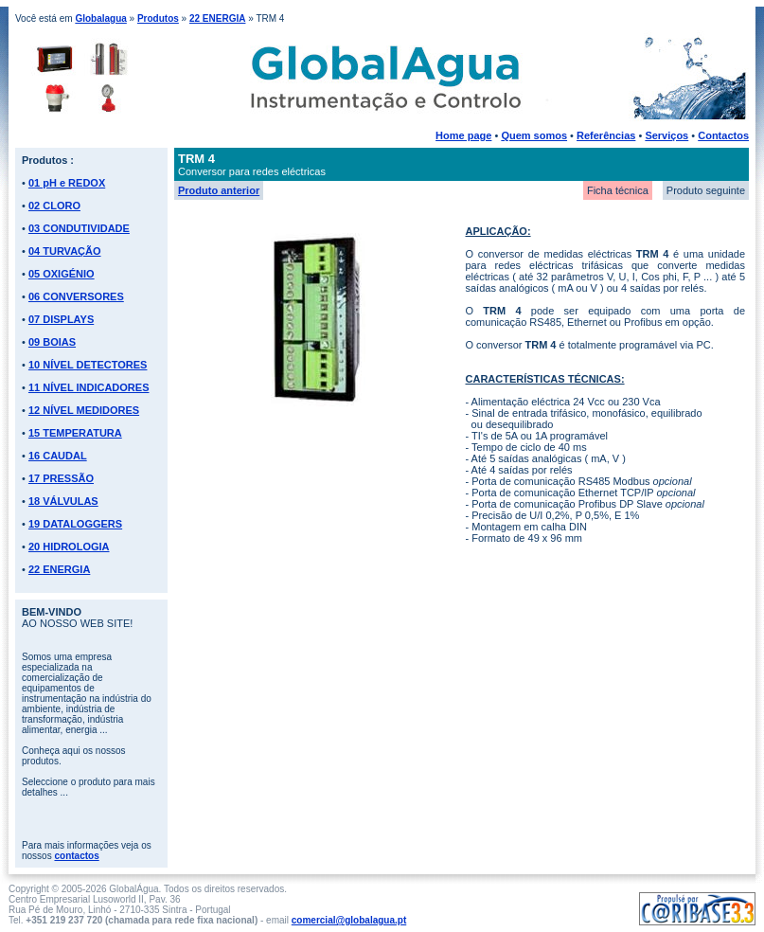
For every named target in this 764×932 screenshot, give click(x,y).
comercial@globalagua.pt (349, 920)
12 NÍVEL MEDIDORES (83, 410)
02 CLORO (54, 205)
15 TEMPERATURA (75, 433)
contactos (76, 856)
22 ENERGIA (217, 18)
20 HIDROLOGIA (69, 546)
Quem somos (534, 135)
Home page (463, 135)
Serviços (666, 135)
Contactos (723, 135)
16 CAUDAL (57, 455)
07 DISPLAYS (61, 319)
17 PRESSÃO (61, 478)
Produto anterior (218, 190)
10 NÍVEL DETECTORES (88, 364)
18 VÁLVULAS (63, 501)
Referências (606, 135)
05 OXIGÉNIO (61, 273)
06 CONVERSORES (76, 296)
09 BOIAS (52, 342)
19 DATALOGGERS (75, 523)
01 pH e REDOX (66, 182)
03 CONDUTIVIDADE (79, 228)
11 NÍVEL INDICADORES (89, 387)
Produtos (158, 18)
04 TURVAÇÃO (64, 251)
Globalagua (100, 18)
